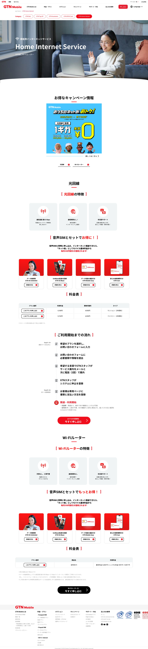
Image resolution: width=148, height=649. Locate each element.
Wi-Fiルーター (79, 164)
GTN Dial (28, 16)
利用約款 (17, 628)
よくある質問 (89, 621)
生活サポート (59, 617)
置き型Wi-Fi (41, 645)
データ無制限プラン (43, 617)
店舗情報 (88, 626)
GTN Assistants (53, 16)
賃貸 (10, 2)
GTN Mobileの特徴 (20, 614)
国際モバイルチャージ (61, 621)
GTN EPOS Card (68, 16)
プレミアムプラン (42, 624)
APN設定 (88, 619)
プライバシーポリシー (21, 630)
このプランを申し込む (30, 311)
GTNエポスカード (75, 614)
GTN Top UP (39, 16)
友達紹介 (73, 617)
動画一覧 (17, 617)
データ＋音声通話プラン (44, 632)
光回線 (62, 164)
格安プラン (41, 622)
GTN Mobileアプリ (91, 614)
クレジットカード (60, 614)
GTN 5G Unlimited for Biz (107, 617)
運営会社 (17, 619)
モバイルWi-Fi (41, 640)
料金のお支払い (90, 617)
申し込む (123, 7)
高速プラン (41, 620)
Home (18, 11)
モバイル (16, 2)
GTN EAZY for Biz (105, 619)
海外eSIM (40, 635)
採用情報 (17, 621)
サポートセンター (90, 623)
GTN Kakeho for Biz (106, 621)
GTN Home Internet (28, 11)
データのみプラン (42, 630)
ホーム (103, 614)
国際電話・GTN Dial (60, 619)
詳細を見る (29, 285)
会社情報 (143, 2)
